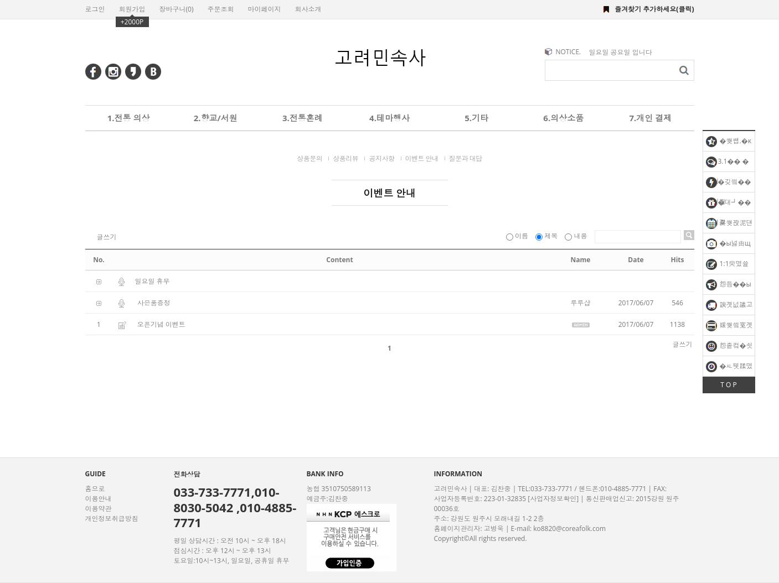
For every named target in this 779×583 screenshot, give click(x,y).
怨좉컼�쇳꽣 (729, 348)
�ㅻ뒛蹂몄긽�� (729, 368)
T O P (728, 384)
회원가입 (132, 9)
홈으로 (95, 488)
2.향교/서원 (216, 117)
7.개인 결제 (650, 117)
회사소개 (308, 9)
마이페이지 (264, 9)
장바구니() (176, 9)
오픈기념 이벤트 (161, 324)
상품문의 (309, 158)
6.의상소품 (563, 117)
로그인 (95, 9)
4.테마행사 (389, 117)
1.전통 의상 (128, 117)
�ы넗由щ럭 (728, 245)
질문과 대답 (465, 158)
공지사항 (381, 158)
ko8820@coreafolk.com (569, 528)
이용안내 (98, 498)
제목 (547, 236)
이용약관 (98, 508)
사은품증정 (154, 303)
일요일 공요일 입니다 (620, 52)
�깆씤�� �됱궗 (728, 184)
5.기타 (476, 117)
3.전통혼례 (302, 117)
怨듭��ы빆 (728, 286)
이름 (518, 236)
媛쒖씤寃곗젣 (729, 327)
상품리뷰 (345, 158)
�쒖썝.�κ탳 (729, 143)
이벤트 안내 (421, 158)
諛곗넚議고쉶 (729, 307)
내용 (577, 236)
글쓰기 (107, 237)
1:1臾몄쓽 (727, 264)
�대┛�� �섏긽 (727, 204)
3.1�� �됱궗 (727, 164)
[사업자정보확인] (553, 498)
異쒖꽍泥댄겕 (729, 225)
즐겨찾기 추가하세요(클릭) (654, 9)
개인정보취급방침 (111, 518)
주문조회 (220, 9)
